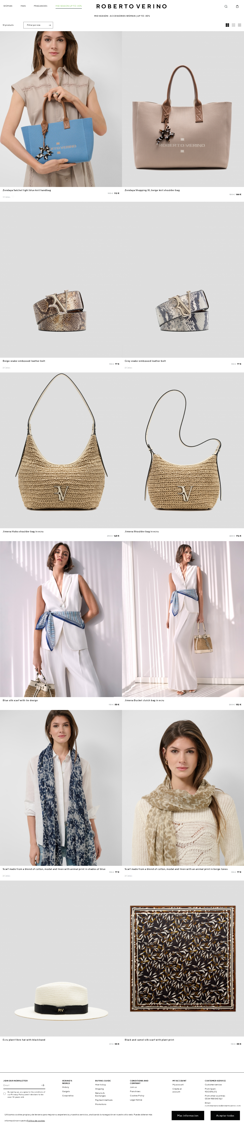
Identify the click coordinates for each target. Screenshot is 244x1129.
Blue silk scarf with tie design (20, 700)
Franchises (135, 1091)
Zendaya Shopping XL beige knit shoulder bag (152, 190)
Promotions (100, 1104)
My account (178, 1084)
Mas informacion (188, 1115)
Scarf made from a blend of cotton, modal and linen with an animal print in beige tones (176, 869)
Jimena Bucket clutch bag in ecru (144, 700)
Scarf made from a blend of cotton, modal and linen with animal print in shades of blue (54, 869)
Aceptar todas (225, 1115)
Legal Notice (136, 1100)
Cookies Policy (137, 1095)
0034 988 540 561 (213, 1098)
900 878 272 (211, 1091)
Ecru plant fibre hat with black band (24, 1039)
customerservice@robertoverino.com (223, 1105)
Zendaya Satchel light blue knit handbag (27, 190)
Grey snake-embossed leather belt (145, 361)
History (65, 1087)
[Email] (21, 1085)
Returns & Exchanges (100, 1094)
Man (23, 6)
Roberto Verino (131, 6)
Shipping (99, 1089)
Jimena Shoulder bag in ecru (142, 531)
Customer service (213, 1084)
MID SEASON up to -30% (69, 6)
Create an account (177, 1090)
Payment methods (104, 1100)
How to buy (100, 1084)
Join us (133, 1087)
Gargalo (66, 1091)
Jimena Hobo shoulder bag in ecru (23, 531)
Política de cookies (36, 1120)
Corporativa (68, 1095)
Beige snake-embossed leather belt (24, 361)
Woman (7, 6)
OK (42, 1085)
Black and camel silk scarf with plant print (149, 1039)
